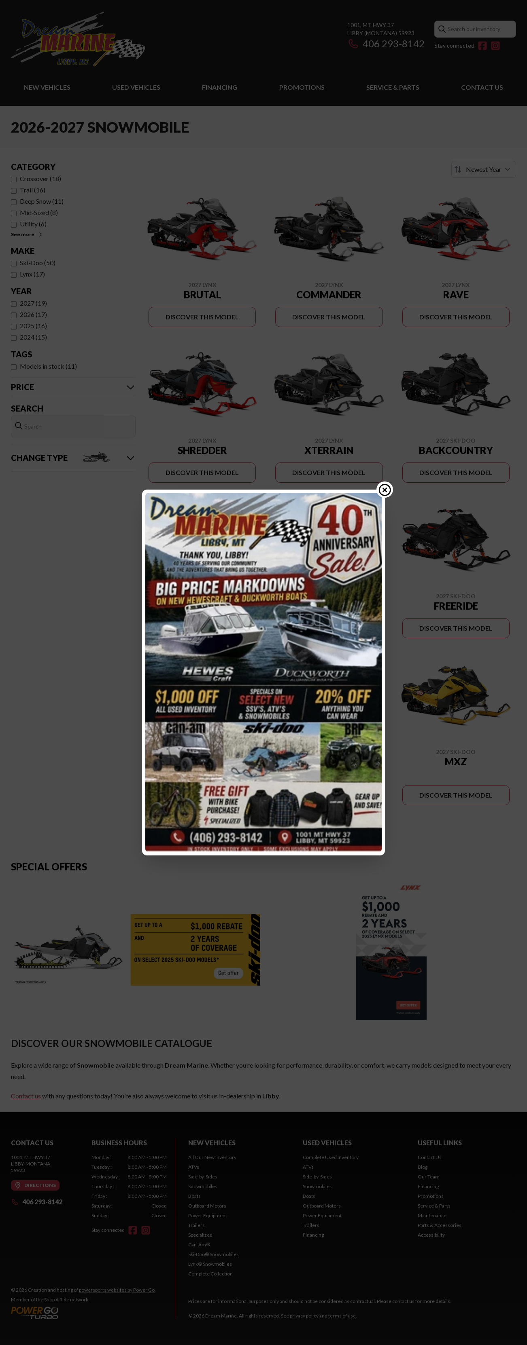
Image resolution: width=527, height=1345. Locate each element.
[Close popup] (384, 489)
